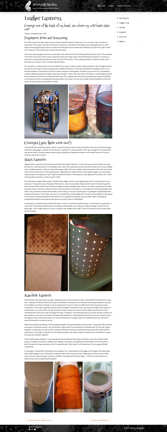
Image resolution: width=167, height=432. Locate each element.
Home (31, 427)
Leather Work (124, 23)
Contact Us (38, 427)
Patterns (122, 41)
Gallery (111, 6)
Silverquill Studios (45, 5)
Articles (122, 27)
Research (122, 32)
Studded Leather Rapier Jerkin (39, 420)
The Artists (101, 6)
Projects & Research (124, 6)
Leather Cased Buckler (100, 420)
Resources (123, 36)
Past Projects (124, 18)
